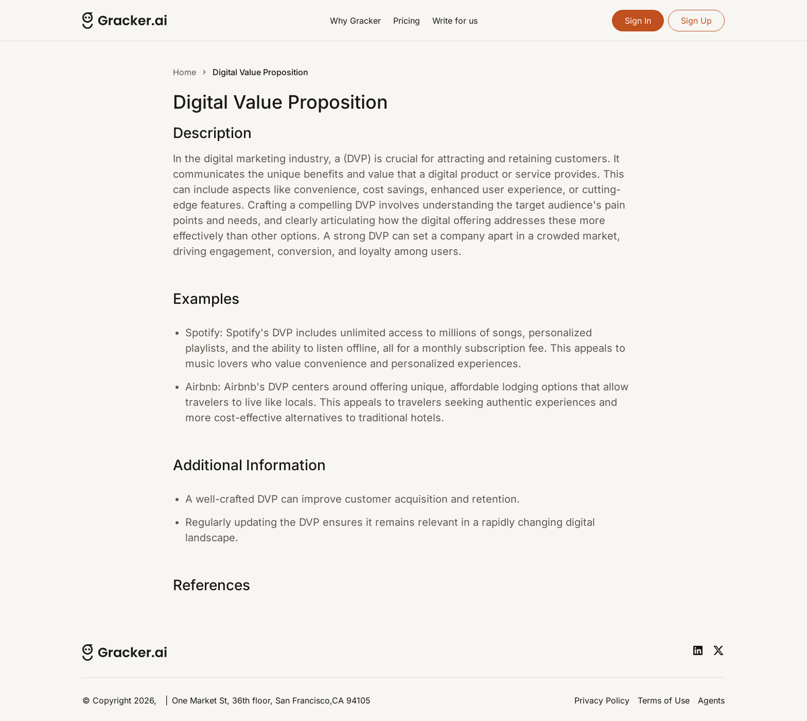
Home (184, 72)
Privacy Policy (601, 700)
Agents (711, 700)
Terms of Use (664, 700)
